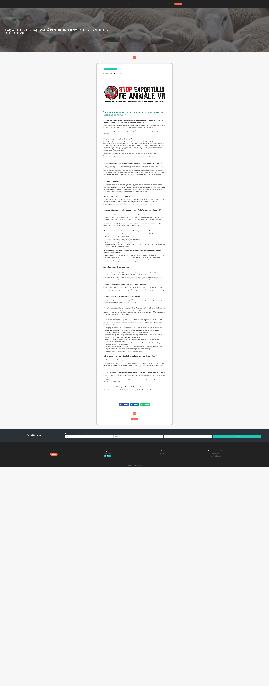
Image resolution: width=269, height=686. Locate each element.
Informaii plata (215, 455)
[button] (124, 404)
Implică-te (157, 4)
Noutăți (127, 4)
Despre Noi (119, 4)
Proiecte (135, 4)
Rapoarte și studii (146, 4)
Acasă (110, 4)
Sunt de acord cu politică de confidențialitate (77, 434)
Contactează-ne (167, 4)
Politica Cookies (215, 453)
